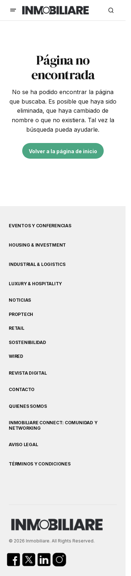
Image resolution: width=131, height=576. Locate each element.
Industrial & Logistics (37, 264)
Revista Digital (28, 373)
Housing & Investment (37, 245)
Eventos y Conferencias (40, 225)
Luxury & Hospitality (35, 283)
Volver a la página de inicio (63, 151)
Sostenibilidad (27, 342)
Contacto (22, 389)
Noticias (20, 300)
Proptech (21, 314)
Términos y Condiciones (40, 464)
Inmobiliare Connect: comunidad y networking (53, 425)
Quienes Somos (28, 406)
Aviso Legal (23, 444)
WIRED (16, 356)
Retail (16, 328)
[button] (13, 10)
